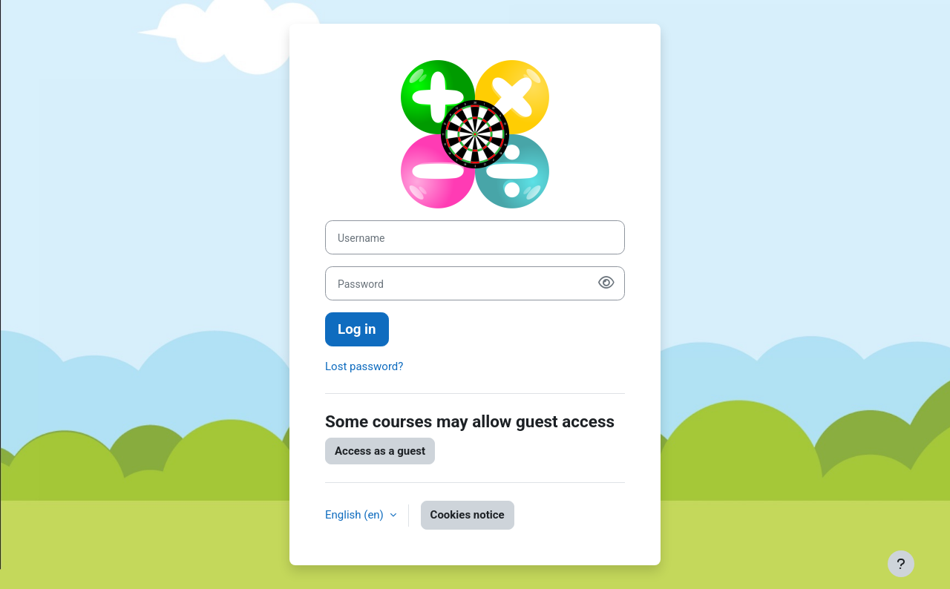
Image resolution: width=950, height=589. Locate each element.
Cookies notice (467, 514)
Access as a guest (380, 451)
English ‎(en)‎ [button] (356, 514)
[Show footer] (901, 563)
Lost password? (364, 366)
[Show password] (606, 284)
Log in (357, 329)
